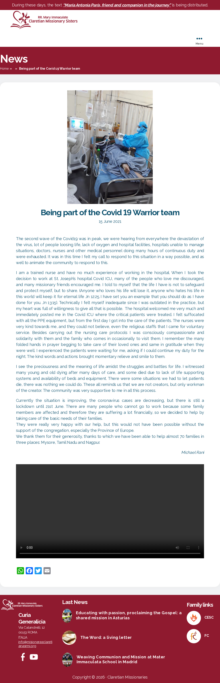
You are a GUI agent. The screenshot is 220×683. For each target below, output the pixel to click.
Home (4, 68)
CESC (209, 617)
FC (206, 636)
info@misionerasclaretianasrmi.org (35, 644)
